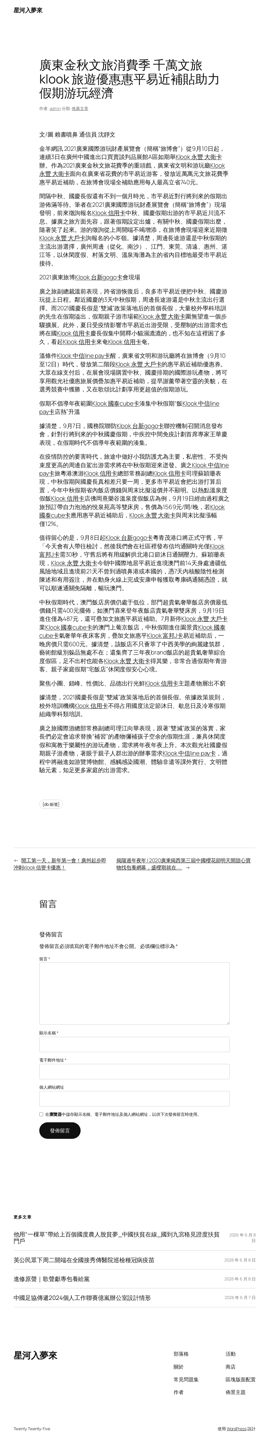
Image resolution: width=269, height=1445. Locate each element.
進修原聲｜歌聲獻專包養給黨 (52, 1278)
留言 (44, 959)
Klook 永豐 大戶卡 (62, 238)
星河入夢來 (28, 10)
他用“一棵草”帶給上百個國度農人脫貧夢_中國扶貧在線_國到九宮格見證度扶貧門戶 (117, 1237)
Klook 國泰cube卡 (115, 403)
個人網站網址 (51, 1087)
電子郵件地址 (52, 1060)
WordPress (237, 1428)
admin (55, 108)
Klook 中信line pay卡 (83, 355)
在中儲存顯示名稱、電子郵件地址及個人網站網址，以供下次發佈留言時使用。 (123, 1114)
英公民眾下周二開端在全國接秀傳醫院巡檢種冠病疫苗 (84, 1260)
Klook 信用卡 (108, 213)
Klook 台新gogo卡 (99, 277)
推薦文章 (80, 108)
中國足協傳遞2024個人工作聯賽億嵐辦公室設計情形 (82, 1297)
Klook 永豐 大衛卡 (199, 156)
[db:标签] (51, 804)
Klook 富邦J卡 (165, 635)
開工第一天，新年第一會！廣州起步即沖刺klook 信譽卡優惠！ (60, 864)
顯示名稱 (48, 1033)
